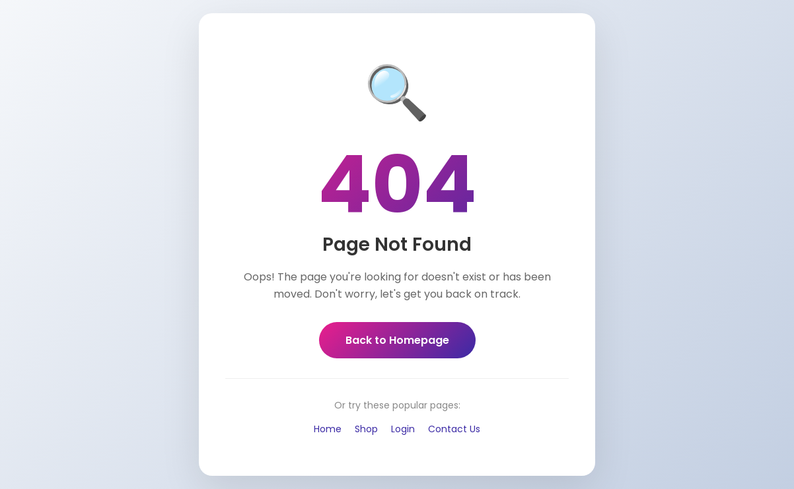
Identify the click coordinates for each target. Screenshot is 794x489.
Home (328, 429)
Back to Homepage (397, 340)
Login (403, 429)
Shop (366, 429)
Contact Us (454, 429)
